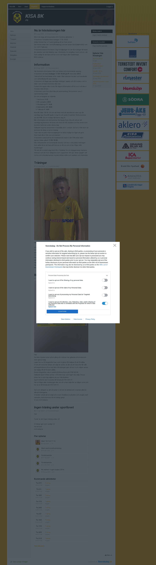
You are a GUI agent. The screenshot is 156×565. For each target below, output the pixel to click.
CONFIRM (62, 311)
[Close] (115, 246)
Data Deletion (65, 319)
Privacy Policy (90, 319)
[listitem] (78, 275)
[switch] (105, 280)
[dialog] (78, 282)
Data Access (78, 319)
